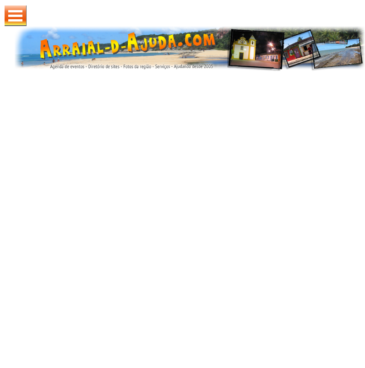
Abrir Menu (16, 15)
